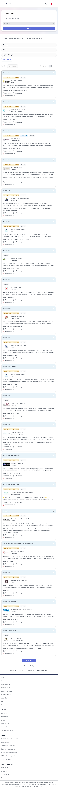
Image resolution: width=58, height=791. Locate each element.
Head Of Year (6, 308)
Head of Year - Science (9, 601)
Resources (4, 767)
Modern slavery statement (9, 752)
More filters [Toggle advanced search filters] (7, 60)
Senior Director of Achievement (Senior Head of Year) (18, 543)
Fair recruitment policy (8, 749)
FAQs (3, 720)
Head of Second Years (9, 630)
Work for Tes (5, 723)
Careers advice (6, 688)
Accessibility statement (8, 745)
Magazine (4, 771)
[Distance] (29, 23)
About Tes (4, 713)
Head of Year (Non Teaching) (11, 455)
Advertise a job (5, 684)
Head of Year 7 (7, 572)
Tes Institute (5, 774)
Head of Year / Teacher (9, 366)
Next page (29, 660)
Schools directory (6, 691)
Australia (4, 698)
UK (2, 701)
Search (29, 28)
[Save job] (53, 73)
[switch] (51, 66)
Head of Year (6, 73)
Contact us (4, 716)
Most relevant (12, 66)
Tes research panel (7, 730)
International (5, 705)
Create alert (43, 66)
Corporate (4, 727)
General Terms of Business (9, 739)
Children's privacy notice (8, 756)
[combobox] (29, 13)
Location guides (6, 694)
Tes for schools (5, 778)
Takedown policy (6, 759)
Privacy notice (5, 742)
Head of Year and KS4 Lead (11, 484)
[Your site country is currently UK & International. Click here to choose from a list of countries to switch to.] (52, 3)
